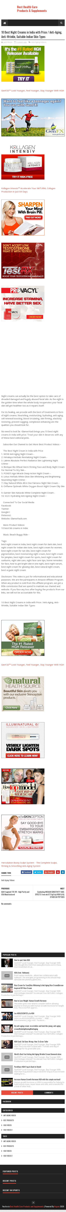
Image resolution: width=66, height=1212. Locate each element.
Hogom (57, 1208)
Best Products (8, 1122)
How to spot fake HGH (22, 962)
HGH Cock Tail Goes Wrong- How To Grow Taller (31, 1043)
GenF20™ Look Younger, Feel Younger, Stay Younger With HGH (32, 92)
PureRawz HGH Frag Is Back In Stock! (27, 1068)
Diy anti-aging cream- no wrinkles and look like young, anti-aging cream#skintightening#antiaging (37, 1029)
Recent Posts (17, 1095)
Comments (49, 1095)
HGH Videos (7, 1127)
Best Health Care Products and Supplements (27, 1208)
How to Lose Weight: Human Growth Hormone (30, 1002)
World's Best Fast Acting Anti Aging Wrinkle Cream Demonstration (37, 1056)
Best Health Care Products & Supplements (32, 9)
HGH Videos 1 (8, 1132)
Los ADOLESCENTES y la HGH (24, 1015)
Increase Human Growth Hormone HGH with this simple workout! (37, 1081)
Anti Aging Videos (38, 44)
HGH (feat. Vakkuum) (21, 974)
